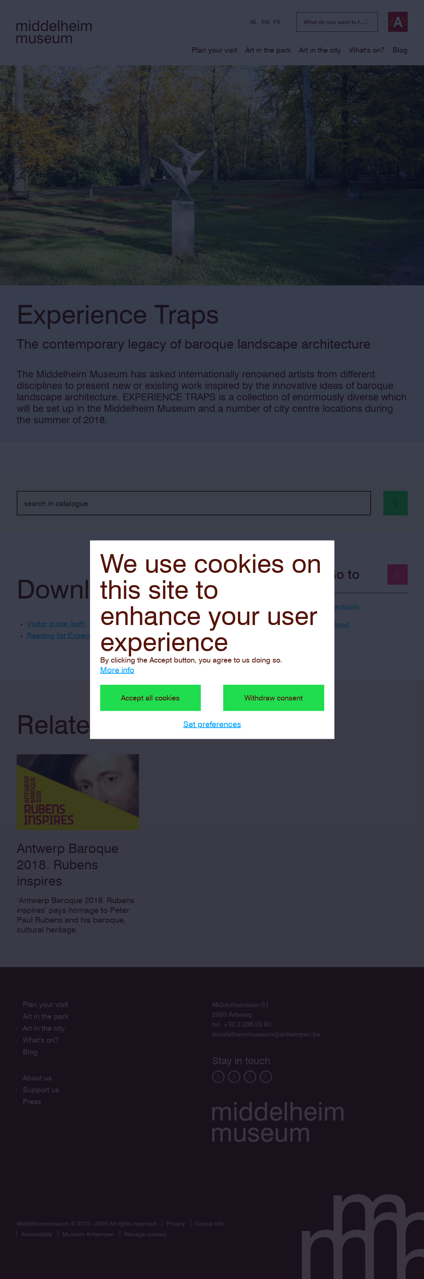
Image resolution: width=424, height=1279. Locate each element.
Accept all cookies (150, 697)
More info (117, 669)
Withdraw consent (273, 697)
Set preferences (212, 724)
